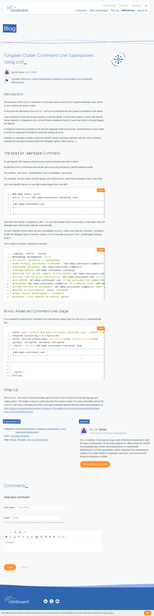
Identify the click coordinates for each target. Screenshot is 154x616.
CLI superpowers (40, 439)
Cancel (24, 567)
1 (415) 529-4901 (64, 606)
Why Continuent (98, 10)
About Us (142, 10)
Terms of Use (81, 606)
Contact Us (123, 6)
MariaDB (21, 439)
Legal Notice (116, 606)
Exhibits (128, 606)
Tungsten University (20, 78)
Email (7, 517)
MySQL (12, 439)
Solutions (81, 10)
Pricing (115, 10)
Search (146, 6)
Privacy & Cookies (98, 606)
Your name (10, 507)
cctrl (28, 439)
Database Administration (64, 78)
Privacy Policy (109, 613)
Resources (128, 10)
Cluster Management (41, 78)
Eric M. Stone (17, 72)
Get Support (136, 6)
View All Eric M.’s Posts (95, 464)
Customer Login (109, 6)
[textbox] (53, 545)
